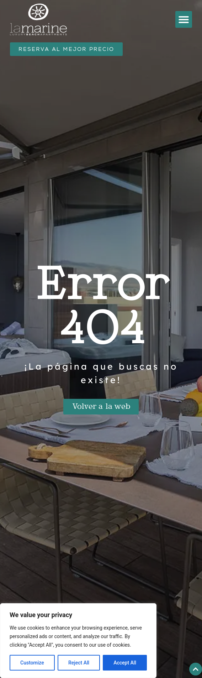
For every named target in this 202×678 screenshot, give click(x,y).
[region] (78, 640)
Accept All (124, 663)
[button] (183, 19)
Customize (32, 663)
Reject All (78, 663)
